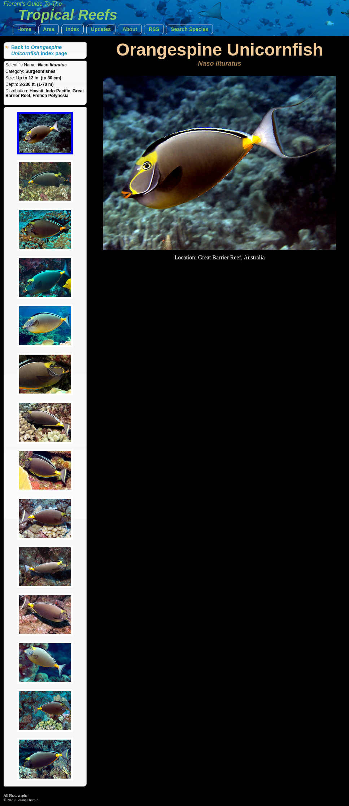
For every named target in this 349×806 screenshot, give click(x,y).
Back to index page (39, 50)
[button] (24, 29)
